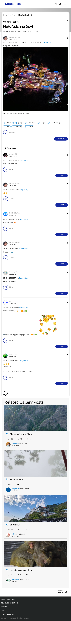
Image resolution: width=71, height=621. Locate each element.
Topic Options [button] (64, 20)
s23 (8, 127)
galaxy (20, 123)
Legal (3, 611)
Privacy (4, 607)
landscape (32, 123)
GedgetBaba (15, 579)
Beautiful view (16, 479)
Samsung (19, 127)
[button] (64, 37)
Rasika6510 (15, 443)
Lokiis (14, 534)
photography (56, 123)
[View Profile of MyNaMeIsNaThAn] (14, 213)
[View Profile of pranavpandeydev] (14, 37)
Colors (9, 123)
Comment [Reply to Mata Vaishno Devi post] (61, 139)
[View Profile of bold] (10, 301)
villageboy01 (16, 489)
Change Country (7, 614)
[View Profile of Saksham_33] (13, 154)
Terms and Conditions (10, 603)
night (43, 123)
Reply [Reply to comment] (62, 175)
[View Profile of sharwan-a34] (13, 354)
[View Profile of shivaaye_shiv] (13, 272)
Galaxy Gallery (46, 42)
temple (31, 127)
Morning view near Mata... (21, 434)
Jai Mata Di (15, 525)
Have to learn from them (21, 570)
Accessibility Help (8, 599)
